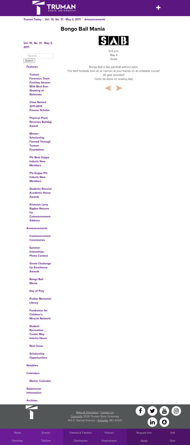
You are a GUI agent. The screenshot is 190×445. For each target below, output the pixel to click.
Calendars (33, 373)
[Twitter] (153, 410)
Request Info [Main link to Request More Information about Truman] (144, 432)
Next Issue (36, 346)
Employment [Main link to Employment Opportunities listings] (109, 440)
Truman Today (32, 19)
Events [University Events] (46, 432)
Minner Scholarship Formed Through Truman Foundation (40, 141)
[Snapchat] (164, 421)
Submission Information (33, 390)
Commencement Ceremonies (40, 238)
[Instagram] (176, 410)
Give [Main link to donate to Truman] (172, 440)
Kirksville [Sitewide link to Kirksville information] (103, 420)
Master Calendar (40, 381)
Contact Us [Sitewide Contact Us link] (107, 412)
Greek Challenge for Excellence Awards (40, 267)
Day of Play (36, 291)
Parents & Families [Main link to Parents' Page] (81, 432)
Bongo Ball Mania (36, 281)
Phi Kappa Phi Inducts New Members (38, 177)
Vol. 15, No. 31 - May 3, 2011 (63, 19)
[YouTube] (165, 410)
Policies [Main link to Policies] (109, 432)
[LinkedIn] (153, 421)
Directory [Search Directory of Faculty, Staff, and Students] (17, 440)
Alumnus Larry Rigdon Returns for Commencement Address (40, 212)
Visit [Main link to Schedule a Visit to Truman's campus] (172, 432)
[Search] (40, 55)
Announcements (94, 19)
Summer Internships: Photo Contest (38, 251)
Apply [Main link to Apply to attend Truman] (144, 440)
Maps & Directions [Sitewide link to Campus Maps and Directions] (87, 412)
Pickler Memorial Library (40, 300)
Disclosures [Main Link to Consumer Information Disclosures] (81, 440)
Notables (32, 365)
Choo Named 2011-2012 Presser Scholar (39, 106)
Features (32, 66)
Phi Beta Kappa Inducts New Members (39, 161)
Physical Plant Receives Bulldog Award (40, 122)
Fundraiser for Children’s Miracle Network (40, 314)
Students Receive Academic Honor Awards (40, 193)
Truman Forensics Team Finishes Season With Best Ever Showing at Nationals (39, 84)
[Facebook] (141, 410)
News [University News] (17, 432)
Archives (32, 400)
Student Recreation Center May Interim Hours (38, 332)
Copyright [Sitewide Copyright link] (76, 416)
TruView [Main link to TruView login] (46, 440)
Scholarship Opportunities (38, 355)
